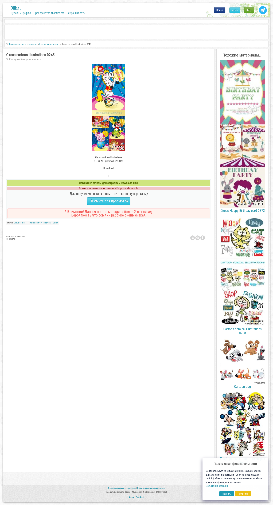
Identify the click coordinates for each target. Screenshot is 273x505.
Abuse (131, 497)
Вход (249, 10)
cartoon (22, 223)
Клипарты (14, 59)
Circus (16, 223)
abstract (38, 223)
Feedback (140, 497)
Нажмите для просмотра (108, 201)
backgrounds (47, 223)
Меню (235, 10)
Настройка (243, 493)
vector (55, 223)
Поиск (219, 10)
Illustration (30, 223)
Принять (227, 493)
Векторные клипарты (31, 59)
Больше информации (217, 485)
